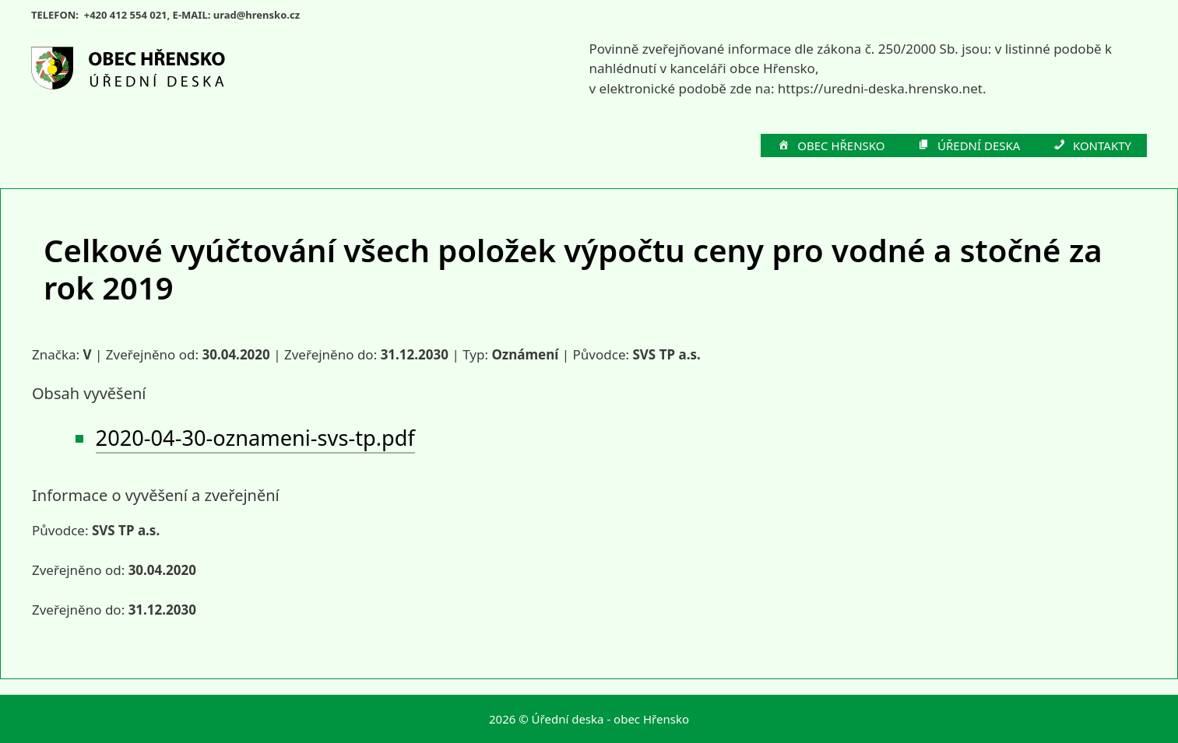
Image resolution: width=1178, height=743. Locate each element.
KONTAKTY (1091, 146)
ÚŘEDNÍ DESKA (968, 146)
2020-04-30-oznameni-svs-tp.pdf (255, 437)
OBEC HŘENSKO (830, 146)
